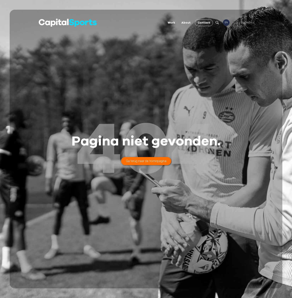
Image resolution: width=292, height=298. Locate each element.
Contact (204, 23)
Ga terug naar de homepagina (146, 161)
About (186, 23)
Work (171, 23)
